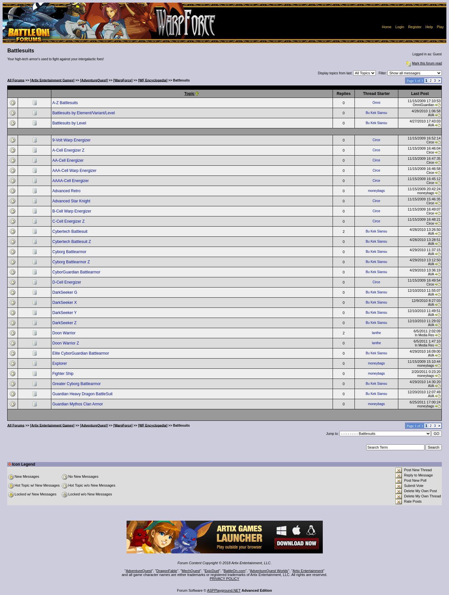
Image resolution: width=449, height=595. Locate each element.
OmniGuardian (423, 105)
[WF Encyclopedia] (152, 80)
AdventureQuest (139, 571)
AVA (431, 115)
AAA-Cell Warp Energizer (74, 170)
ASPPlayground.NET (224, 590)
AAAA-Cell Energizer (71, 180)
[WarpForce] (123, 80)
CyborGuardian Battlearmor (76, 272)
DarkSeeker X (65, 302)
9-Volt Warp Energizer (72, 140)
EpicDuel (212, 571)
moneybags (376, 191)
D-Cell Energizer (67, 282)
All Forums (16, 80)
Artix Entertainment (308, 571)
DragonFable (166, 571)
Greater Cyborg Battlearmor (77, 383)
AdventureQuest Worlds (269, 571)
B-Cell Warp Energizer (72, 211)
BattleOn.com (235, 571)
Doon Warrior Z (66, 343)
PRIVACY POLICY (224, 579)
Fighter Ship (63, 373)
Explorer (60, 363)
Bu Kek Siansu (376, 113)
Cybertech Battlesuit (70, 231)
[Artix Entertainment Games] (52, 80)
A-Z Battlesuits (65, 103)
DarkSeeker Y (65, 312)
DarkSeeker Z (65, 323)
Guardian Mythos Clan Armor (78, 404)
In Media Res (424, 335)
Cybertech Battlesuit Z (72, 241)
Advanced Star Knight (71, 201)
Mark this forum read (423, 63)
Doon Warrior (64, 333)
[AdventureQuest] (94, 80)
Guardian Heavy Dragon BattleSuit (82, 394)
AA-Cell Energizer (68, 160)
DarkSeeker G (65, 292)
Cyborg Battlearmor (69, 252)
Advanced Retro (66, 191)
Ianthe (376, 333)
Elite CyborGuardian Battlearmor (81, 353)
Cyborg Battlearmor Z (71, 262)
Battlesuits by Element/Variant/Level (84, 113)
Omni (376, 102)
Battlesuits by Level (69, 123)
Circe (376, 140)
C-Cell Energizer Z (69, 221)
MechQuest (191, 571)
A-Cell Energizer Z (68, 150)
